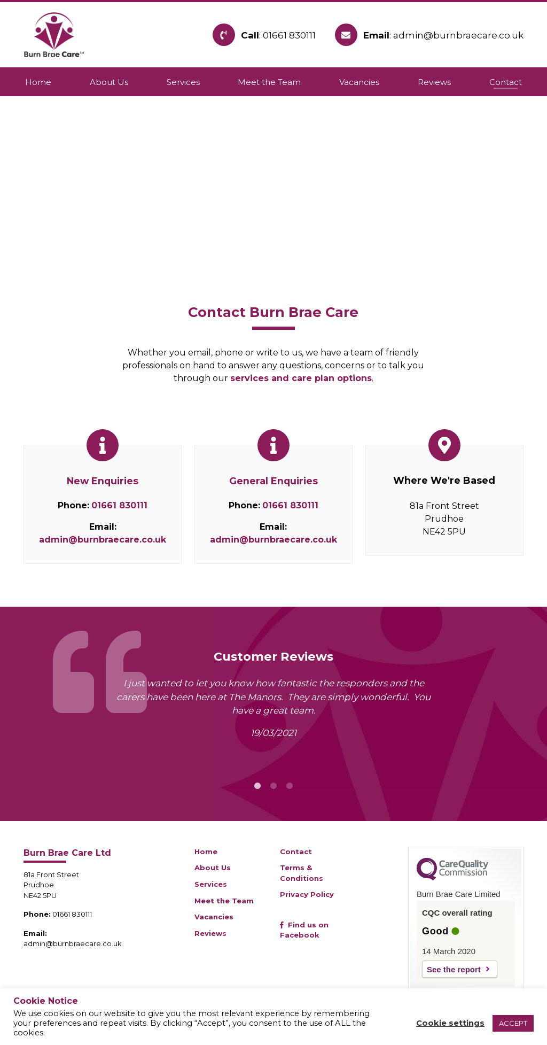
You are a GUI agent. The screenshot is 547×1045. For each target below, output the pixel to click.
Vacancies (213, 916)
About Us (212, 867)
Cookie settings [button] (450, 1023)
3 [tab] (289, 786)
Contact (296, 851)
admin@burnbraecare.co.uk (102, 540)
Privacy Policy (307, 894)
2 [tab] (273, 786)
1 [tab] (257, 786)
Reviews (210, 933)
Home (205, 851)
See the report (454, 969)
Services (210, 884)
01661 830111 (119, 505)
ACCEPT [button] (513, 1023)
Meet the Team (224, 900)
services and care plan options (301, 378)
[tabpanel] (273, 712)
